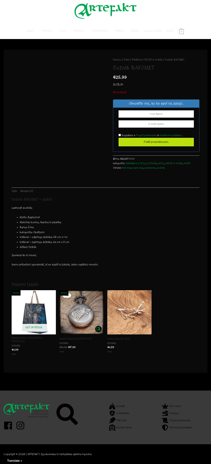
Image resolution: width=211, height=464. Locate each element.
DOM (63, 33)
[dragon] (170, 413)
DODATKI (46, 33)
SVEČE (135, 33)
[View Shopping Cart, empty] (181, 33)
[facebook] (9, 425)
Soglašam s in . (152, 138)
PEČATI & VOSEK (155, 62)
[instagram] (21, 425)
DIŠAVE (119, 33)
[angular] (119, 413)
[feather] (118, 420)
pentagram (151, 171)
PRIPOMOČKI (99, 33)
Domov (117, 62)
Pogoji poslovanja (146, 138)
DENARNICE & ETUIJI (136, 166)
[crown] (171, 406)
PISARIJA (78, 33)
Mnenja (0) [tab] (27, 194)
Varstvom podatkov (172, 138)
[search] (67, 414)
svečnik (163, 171)
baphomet (138, 171)
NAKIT (30, 33)
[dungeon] (120, 427)
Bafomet (127, 171)
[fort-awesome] (117, 406)
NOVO (170, 33)
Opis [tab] (14, 194)
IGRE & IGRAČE (153, 33)
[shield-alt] (177, 427)
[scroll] (176, 420)
